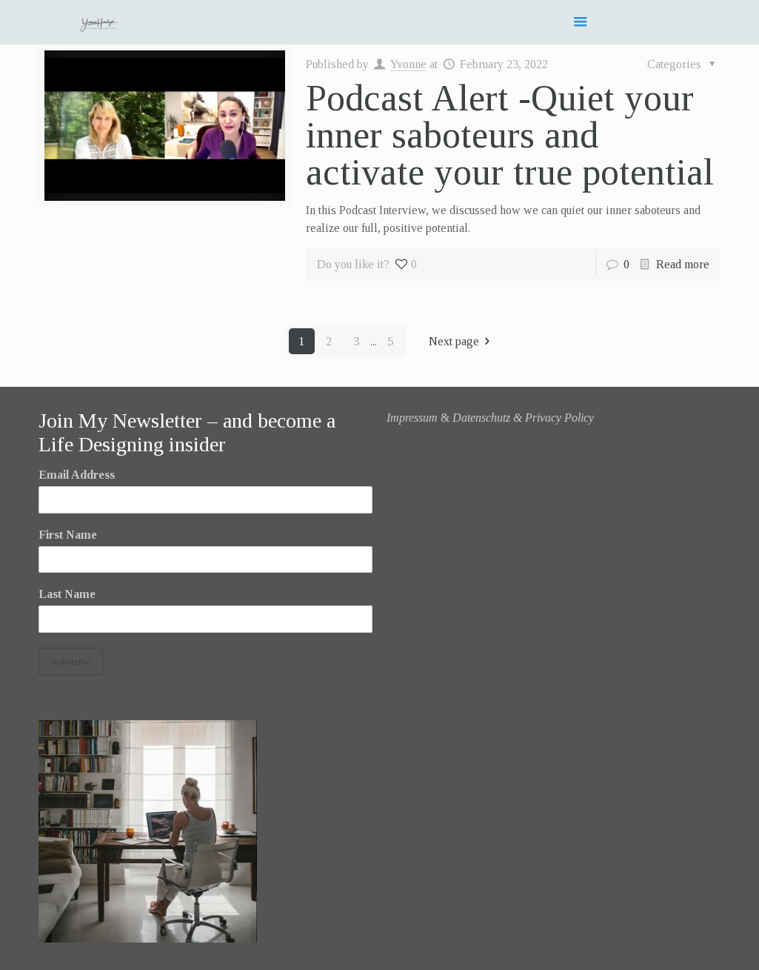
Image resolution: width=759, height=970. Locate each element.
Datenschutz (481, 417)
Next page (462, 341)
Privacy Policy (559, 417)
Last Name (67, 594)
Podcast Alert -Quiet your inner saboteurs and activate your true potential (510, 135)
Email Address (77, 474)
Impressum (412, 417)
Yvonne (408, 64)
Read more (682, 264)
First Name (68, 534)
